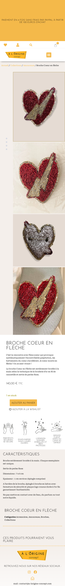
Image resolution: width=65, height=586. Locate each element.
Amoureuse (28, 65)
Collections (15, 65)
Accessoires (22, 517)
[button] (30, 45)
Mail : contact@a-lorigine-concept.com (32, 584)
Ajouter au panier (23, 403)
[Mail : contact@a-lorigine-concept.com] (32, 578)
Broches (45, 517)
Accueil (4, 65)
